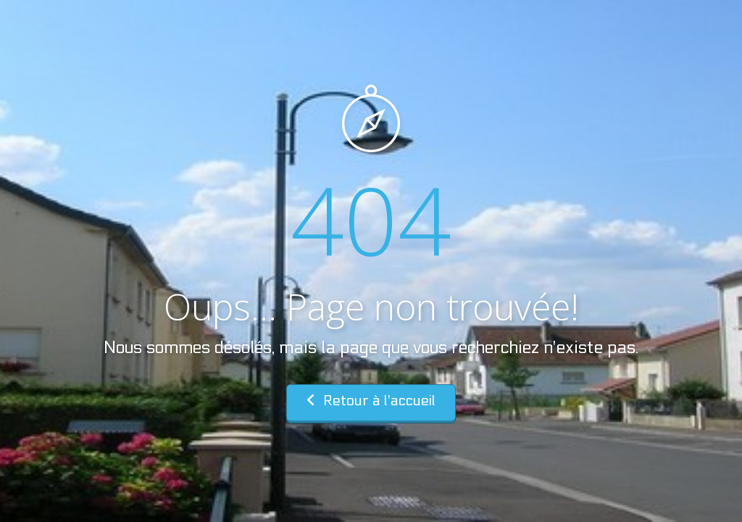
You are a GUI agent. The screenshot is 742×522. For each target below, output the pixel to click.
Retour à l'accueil (371, 401)
